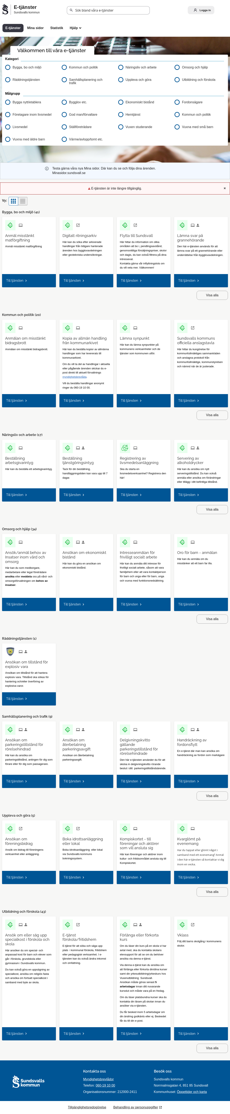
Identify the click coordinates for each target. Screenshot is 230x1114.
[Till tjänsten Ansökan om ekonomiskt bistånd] (86, 553)
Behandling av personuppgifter (135, 1107)
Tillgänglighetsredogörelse (87, 1107)
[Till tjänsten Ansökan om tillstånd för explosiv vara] (29, 663)
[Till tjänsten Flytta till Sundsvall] (138, 234)
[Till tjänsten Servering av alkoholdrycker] (201, 459)
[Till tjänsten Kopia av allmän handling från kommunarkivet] (86, 339)
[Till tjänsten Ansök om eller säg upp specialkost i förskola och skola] (29, 938)
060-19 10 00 (105, 1085)
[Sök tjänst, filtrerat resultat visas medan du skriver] (108, 10)
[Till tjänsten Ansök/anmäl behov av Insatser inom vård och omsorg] (29, 555)
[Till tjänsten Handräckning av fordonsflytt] (201, 741)
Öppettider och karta (192, 1092)
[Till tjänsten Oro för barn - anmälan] (198, 551)
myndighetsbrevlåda (74, 376)
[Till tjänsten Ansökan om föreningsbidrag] (29, 840)
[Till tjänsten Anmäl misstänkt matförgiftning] (29, 236)
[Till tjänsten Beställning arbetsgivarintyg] (29, 459)
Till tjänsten (14, 281)
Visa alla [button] (212, 295)
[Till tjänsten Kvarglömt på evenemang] (201, 840)
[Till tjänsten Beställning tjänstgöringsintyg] (86, 459)
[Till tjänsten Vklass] (184, 933)
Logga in (201, 10)
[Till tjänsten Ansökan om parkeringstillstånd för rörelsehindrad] (29, 743)
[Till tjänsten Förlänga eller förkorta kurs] (143, 936)
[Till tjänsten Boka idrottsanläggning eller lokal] (86, 840)
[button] (30, 102)
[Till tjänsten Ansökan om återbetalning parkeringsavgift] (86, 743)
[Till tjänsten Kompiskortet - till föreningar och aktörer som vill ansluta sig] (143, 842)
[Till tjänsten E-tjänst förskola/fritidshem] (86, 936)
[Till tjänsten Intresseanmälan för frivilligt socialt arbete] (143, 553)
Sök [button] (71, 10)
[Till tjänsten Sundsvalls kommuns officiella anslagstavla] (201, 339)
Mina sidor (35, 28)
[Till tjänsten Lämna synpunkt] (136, 337)
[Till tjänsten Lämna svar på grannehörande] (201, 236)
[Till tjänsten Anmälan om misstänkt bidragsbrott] (29, 339)
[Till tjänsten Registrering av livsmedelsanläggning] (143, 459)
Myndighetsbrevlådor (98, 1079)
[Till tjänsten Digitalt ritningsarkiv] (81, 234)
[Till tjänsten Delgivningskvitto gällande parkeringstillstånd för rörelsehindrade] (143, 745)
